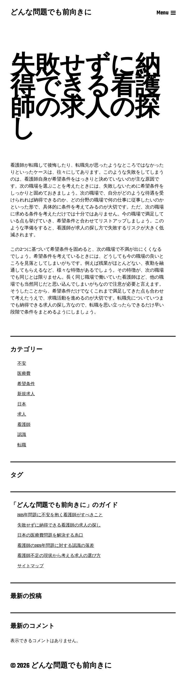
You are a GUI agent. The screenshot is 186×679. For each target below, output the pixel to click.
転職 (21, 445)
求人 (21, 414)
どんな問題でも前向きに (51, 13)
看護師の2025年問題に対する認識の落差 (55, 546)
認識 (21, 435)
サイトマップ (30, 566)
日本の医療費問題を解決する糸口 (50, 535)
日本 (21, 404)
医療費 (23, 374)
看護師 (23, 425)
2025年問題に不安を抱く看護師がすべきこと (60, 515)
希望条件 (26, 384)
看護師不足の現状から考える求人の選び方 (59, 556)
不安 (21, 364)
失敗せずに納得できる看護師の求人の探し (59, 525)
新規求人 (26, 394)
